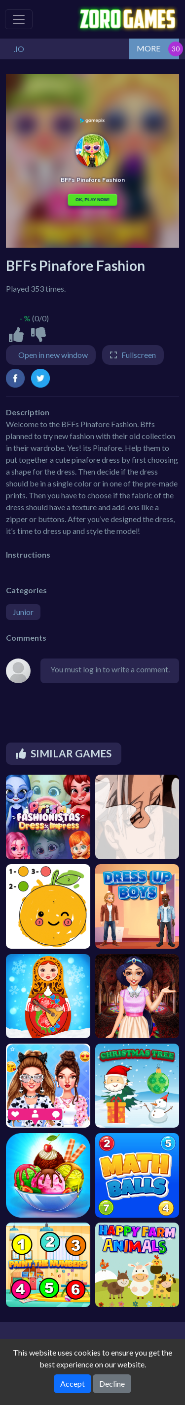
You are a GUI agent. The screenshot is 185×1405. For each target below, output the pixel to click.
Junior (23, 611)
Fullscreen (138, 354)
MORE (148, 48)
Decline (112, 1383)
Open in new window (53, 354)
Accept (72, 1383)
